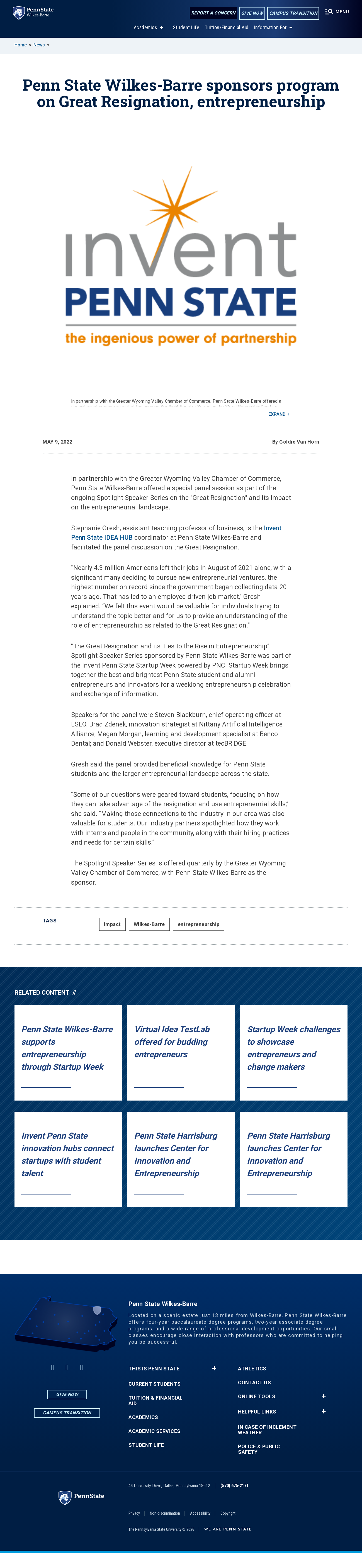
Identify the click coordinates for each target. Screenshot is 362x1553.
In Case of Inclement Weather (267, 1429)
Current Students (154, 1384)
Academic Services (154, 1431)
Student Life (185, 27)
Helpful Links (257, 1412)
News (39, 45)
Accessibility (200, 1513)
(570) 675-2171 (234, 1485)
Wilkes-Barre (149, 924)
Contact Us (254, 1382)
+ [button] (214, 1368)
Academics (145, 27)
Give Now (251, 13)
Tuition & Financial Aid (155, 1400)
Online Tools (256, 1396)
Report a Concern (212, 13)
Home (20, 45)
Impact (112, 924)
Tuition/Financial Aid (226, 27)
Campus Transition (292, 13)
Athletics (252, 1369)
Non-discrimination (165, 1513)
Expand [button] (277, 414)
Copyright (227, 1513)
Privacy (134, 1513)
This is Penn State (153, 1369)
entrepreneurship (199, 924)
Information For (270, 27)
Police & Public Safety (259, 1449)
